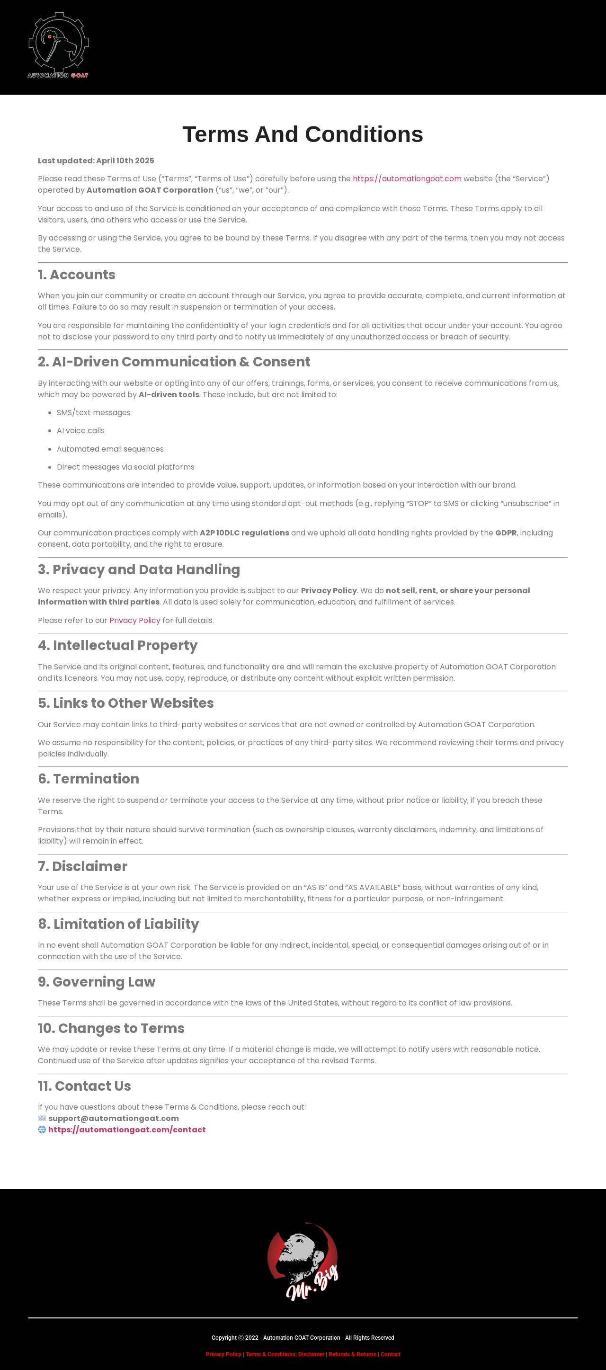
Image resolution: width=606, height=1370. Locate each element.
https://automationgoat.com (407, 178)
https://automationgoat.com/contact (127, 1129)
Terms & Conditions (270, 1354)
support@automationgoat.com (113, 1118)
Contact (391, 1354)
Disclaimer (310, 1354)
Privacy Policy (134, 620)
